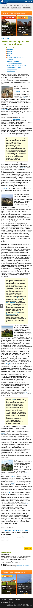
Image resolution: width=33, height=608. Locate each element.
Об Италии (5, 38)
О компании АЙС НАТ (7, 602)
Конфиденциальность (14, 599)
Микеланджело (21, 298)
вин (24, 393)
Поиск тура (8, 5)
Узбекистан (22, 27)
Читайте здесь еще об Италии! (16, 530)
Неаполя (23, 167)
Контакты (28, 1)
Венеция (9, 53)
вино (25, 392)
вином (8, 492)
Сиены (3, 433)
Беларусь (6, 586)
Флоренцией (4, 109)
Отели (27, 5)
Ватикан (9, 51)
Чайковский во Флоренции (14, 63)
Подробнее (9, 593)
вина (12, 483)
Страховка (5, 8)
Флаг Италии (11, 71)
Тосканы (16, 312)
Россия (5, 26)
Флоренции (16, 119)
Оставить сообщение (23, 565)
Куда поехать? (16, 8)
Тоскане (25, 97)
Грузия (20, 584)
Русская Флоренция (13, 61)
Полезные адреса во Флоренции (16, 65)
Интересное (27, 8)
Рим (8, 55)
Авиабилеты (18, 5)
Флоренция (10, 49)
